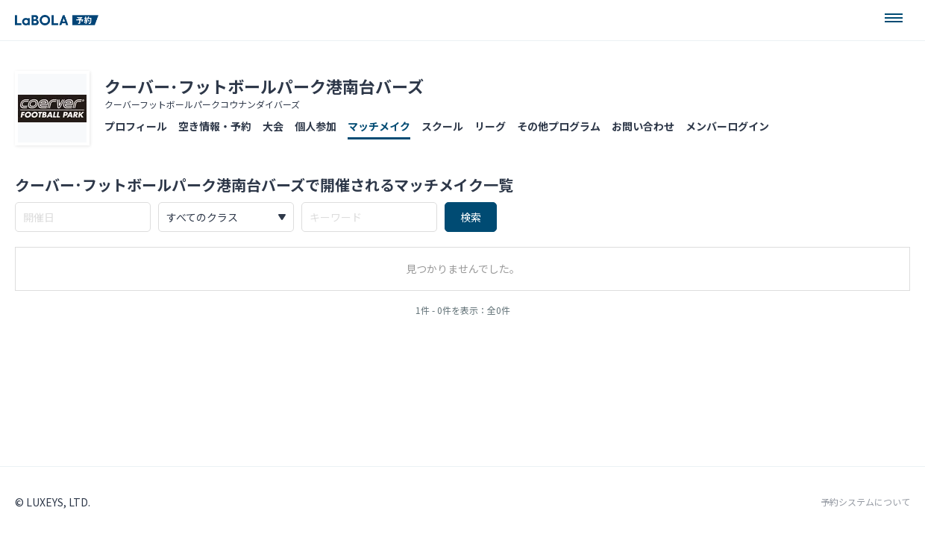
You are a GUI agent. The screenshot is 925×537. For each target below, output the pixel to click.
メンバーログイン (727, 126)
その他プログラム (559, 126)
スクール (442, 126)
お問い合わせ (643, 126)
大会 (273, 126)
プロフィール (135, 126)
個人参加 (315, 126)
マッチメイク (379, 126)
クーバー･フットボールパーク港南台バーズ (264, 86)
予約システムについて (865, 502)
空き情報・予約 (214, 126)
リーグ (490, 126)
